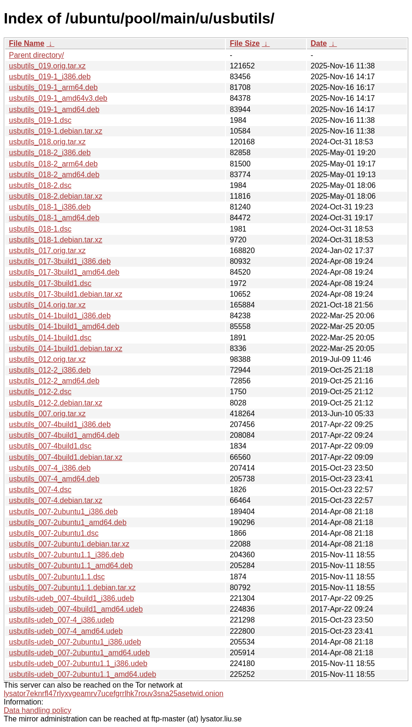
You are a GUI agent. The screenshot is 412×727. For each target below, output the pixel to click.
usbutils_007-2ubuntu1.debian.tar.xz (69, 544)
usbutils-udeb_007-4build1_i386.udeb (71, 598)
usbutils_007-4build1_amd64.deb (64, 435)
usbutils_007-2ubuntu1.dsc (53, 533)
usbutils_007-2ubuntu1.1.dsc (57, 577)
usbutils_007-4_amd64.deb (54, 479)
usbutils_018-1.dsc (40, 229)
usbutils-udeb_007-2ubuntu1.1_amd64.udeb (82, 674)
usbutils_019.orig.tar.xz (47, 66)
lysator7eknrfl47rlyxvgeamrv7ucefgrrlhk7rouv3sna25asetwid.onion (114, 693)
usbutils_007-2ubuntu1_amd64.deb (68, 522)
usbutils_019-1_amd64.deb (54, 109)
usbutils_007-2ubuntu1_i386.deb (63, 512)
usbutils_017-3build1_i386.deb (60, 261)
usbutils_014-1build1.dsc (50, 338)
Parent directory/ (36, 55)
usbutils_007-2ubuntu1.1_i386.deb (66, 555)
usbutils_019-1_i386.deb (49, 77)
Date (319, 43)
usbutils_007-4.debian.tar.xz (55, 500)
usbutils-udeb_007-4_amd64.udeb (66, 631)
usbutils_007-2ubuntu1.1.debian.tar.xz (72, 588)
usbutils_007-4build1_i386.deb (60, 424)
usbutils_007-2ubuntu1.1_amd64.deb (71, 566)
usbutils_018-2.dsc (40, 185)
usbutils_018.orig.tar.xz (47, 142)
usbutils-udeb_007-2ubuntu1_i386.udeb (75, 642)
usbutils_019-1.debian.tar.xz (55, 131)
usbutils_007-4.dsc (40, 490)
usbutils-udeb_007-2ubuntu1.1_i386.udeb (78, 663)
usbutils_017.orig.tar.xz (47, 251)
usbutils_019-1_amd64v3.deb (58, 98)
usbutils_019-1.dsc (40, 120)
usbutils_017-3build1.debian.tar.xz (65, 294)
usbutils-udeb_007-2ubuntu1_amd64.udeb (79, 653)
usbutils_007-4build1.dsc (50, 446)
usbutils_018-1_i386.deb (49, 207)
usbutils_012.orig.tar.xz (47, 359)
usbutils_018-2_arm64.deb (53, 164)
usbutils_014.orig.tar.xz (47, 305)
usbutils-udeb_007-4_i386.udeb (61, 620)
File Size (245, 43)
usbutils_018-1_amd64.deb (54, 218)
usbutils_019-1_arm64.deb (53, 87)
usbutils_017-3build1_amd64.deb (64, 272)
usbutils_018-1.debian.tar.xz (55, 240)
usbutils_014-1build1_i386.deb (60, 316)
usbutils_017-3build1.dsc (50, 283)
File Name (27, 43)
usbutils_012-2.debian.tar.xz (55, 403)
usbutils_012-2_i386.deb (49, 370)
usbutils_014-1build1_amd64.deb (64, 326)
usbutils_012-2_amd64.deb (54, 381)
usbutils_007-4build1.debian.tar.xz (65, 457)
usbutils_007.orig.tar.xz (47, 414)
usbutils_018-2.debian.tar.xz (55, 196)
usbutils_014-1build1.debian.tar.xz (65, 348)
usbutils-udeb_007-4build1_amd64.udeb (76, 609)
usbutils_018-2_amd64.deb (54, 175)
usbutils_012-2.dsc (40, 392)
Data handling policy (37, 710)
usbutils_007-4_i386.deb (49, 468)
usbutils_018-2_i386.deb (49, 153)
